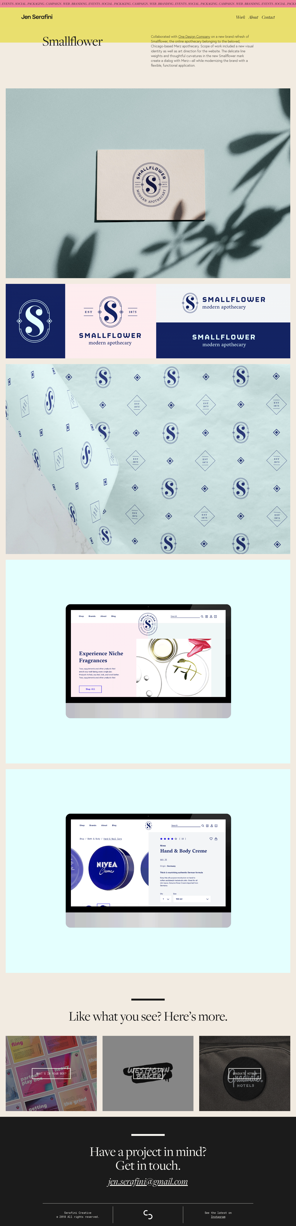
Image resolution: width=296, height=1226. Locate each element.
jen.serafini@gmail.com (148, 1181)
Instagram (218, 1217)
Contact (268, 17)
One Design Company (194, 36)
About (253, 17)
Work (240, 17)
